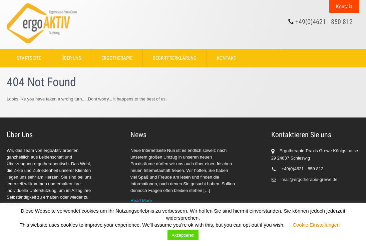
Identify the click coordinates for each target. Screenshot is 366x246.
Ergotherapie (116, 58)
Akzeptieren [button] (183, 235)
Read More (141, 200)
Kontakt (344, 6)
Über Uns (71, 58)
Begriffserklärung (175, 58)
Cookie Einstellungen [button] (316, 225)
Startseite (29, 58)
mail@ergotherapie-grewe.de (310, 179)
